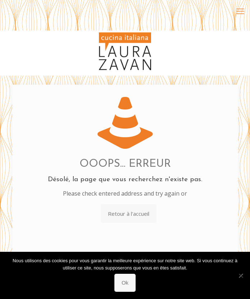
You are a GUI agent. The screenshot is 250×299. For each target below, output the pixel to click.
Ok (125, 283)
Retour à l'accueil (128, 213)
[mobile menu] (240, 11)
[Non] (241, 275)
